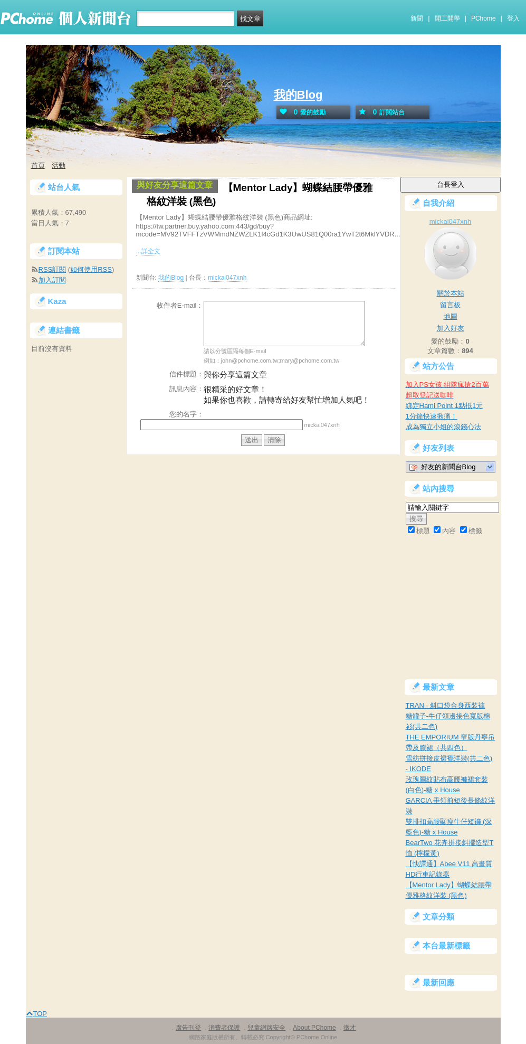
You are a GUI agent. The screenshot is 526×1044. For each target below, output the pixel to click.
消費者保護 (224, 1027)
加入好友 (450, 328)
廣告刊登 (188, 1027)
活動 (58, 165)
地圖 (450, 316)
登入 (513, 18)
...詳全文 (148, 251)
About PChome (314, 1027)
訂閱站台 (380, 112)
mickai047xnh (227, 277)
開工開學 (447, 18)
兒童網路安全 (266, 1027)
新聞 (416, 18)
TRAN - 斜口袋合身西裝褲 (445, 705)
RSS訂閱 (52, 269)
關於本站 (450, 293)
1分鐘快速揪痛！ (431, 416)
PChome (483, 18)
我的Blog (298, 94)
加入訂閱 (52, 280)
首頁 (38, 165)
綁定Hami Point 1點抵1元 (444, 406)
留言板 (450, 305)
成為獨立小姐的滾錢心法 (443, 427)
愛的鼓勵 (301, 112)
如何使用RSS (91, 269)
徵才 (349, 1027)
